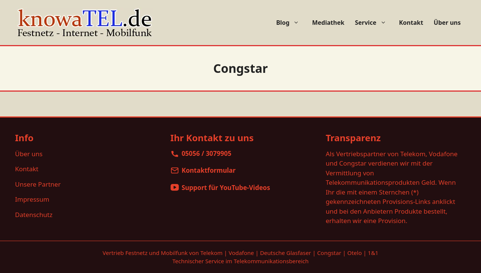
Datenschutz (34, 214)
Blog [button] (291, 22)
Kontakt (411, 22)
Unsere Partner (38, 184)
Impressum (32, 199)
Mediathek (328, 22)
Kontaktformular (209, 170)
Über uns (447, 22)
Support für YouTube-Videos (226, 187)
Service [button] (374, 22)
